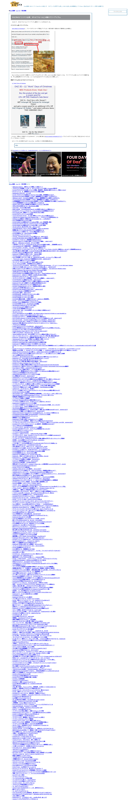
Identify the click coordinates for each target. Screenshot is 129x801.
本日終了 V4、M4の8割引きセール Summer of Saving (26, 590)
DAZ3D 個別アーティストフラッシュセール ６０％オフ (27, 691)
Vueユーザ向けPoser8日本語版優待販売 (22, 425)
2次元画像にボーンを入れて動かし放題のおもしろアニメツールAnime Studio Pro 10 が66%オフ (37, 656)
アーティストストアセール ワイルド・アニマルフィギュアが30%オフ (30, 531)
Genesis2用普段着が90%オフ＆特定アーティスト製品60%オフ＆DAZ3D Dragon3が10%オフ (36, 578)
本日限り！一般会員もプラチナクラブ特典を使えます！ (26, 688)
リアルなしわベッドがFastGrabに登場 (22, 757)
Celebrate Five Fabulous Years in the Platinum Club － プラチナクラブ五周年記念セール (35, 217)
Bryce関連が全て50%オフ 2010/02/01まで (23, 376)
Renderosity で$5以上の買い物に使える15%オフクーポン (27, 360)
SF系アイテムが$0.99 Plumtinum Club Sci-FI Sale (25, 332)
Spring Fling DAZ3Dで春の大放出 (21, 207)
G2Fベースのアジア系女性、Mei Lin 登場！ (23, 646)
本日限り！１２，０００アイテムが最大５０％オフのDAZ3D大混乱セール (31, 640)
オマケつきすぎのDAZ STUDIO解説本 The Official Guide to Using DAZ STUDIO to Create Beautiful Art (39, 313)
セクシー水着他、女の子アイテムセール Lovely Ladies (26, 610)
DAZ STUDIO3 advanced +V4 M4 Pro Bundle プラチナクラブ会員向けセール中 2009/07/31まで (37, 318)
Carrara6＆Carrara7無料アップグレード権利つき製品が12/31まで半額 (30, 281)
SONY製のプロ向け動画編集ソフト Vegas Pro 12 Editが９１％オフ (29, 648)
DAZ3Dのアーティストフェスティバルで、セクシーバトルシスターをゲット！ (32, 501)
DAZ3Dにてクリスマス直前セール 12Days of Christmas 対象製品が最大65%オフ (34, 470)
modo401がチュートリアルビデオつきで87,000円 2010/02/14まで (29, 377)
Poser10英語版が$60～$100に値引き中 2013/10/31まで (26, 513)
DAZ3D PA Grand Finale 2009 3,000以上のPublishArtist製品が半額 (29, 342)
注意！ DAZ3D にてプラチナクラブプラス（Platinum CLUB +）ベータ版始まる (33, 584)
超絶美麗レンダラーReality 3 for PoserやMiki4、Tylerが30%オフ (29, 536)
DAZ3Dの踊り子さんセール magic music (23, 616)
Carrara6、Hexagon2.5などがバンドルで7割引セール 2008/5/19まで (30, 236)
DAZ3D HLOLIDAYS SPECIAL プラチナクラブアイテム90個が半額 (30, 223)
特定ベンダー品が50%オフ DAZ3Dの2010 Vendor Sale (26, 445)
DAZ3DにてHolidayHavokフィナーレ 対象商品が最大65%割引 (28, 286)
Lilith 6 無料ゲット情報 (18, 795)
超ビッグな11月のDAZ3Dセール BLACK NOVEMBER (27, 520)
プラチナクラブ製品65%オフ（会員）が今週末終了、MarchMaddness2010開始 (32, 387)
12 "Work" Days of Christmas (19, 83)
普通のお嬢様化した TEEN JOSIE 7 (21, 755)
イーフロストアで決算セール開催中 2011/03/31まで (26, 459)
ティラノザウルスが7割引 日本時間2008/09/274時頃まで (27, 263)
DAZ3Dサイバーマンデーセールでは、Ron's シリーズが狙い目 (28, 661)
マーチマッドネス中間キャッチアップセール (24, 781)
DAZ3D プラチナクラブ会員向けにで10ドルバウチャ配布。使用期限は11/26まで (33, 195)
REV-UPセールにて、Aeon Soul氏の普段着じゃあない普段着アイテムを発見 (32, 752)
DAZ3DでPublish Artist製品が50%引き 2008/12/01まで (26, 279)
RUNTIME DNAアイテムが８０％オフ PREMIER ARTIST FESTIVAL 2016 (32, 794)
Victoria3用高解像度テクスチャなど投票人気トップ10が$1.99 (28, 203)
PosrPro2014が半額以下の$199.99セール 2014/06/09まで (27, 581)
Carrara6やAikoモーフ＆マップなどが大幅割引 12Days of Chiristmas (30, 228)
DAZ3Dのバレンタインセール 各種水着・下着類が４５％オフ (28, 693)
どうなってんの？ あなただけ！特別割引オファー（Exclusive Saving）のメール (33, 488)
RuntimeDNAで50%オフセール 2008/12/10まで (24, 276)
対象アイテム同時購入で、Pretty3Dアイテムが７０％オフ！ (28, 672)
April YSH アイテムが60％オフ (20, 749)
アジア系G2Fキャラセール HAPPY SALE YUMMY (26, 598)
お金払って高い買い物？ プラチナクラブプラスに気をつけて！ (29, 586)
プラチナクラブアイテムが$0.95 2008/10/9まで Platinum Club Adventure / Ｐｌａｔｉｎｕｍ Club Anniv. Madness (42, 265)
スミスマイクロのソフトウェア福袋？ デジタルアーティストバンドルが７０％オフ (34, 662)
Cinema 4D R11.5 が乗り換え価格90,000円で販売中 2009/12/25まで (29, 361)
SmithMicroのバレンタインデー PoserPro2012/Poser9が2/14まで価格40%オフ (32, 472)
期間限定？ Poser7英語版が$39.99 (21, 417)
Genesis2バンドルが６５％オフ (20, 680)
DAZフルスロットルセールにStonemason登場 (24, 760)
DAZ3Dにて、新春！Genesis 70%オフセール (23, 682)
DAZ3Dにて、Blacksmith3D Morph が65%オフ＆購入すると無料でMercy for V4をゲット (35, 356)
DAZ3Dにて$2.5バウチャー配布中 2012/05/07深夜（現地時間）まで (30, 481)
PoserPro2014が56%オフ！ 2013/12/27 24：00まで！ (26, 541)
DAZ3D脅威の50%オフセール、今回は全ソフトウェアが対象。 (28, 523)
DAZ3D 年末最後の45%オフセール (21, 547)
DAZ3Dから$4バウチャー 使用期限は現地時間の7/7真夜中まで (29, 316)
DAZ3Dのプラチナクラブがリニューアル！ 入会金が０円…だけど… (30, 496)
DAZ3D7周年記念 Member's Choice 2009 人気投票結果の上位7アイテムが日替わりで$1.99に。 (36, 328)
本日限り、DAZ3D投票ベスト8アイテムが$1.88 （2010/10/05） (28, 440)
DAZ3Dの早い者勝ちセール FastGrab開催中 (23, 260)
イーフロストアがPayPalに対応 (20, 432)
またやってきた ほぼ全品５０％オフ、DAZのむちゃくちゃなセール (30, 725)
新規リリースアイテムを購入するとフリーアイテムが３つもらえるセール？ (32, 592)
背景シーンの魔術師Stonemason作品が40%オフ (24, 542)
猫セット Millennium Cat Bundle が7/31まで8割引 (26, 243)
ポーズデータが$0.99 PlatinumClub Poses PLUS (24, 436)
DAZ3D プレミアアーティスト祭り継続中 (23, 629)
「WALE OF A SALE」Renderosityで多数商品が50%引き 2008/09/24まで (31, 259)
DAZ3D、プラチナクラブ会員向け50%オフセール (25, 300)
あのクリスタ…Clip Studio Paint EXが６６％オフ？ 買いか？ (28, 667)
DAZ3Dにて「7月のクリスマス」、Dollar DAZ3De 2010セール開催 (29, 433)
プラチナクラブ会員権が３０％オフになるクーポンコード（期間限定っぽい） (32, 744)
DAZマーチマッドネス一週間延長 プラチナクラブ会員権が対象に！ (30, 722)
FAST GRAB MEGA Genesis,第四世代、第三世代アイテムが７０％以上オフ (31, 792)
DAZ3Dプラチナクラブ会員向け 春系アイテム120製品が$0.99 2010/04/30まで (32, 420)
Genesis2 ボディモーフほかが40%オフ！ (22, 555)
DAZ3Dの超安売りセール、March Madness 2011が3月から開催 (28, 451)
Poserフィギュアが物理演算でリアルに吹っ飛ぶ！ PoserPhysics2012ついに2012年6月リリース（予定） (39, 486)
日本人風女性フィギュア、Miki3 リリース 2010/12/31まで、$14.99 (29, 446)
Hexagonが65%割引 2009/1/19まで (21, 292)
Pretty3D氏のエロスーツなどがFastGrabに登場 (24, 765)
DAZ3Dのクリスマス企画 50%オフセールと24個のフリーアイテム (30, 448)
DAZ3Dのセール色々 (17, 595)
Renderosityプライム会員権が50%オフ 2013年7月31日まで (27, 494)
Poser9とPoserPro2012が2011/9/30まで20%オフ (24, 465)
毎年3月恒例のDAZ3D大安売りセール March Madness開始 (27, 475)
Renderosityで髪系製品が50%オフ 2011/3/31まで (25, 461)
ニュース (18, 10)
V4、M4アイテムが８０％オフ (20, 786)
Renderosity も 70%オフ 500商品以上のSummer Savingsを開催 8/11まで (30, 608)
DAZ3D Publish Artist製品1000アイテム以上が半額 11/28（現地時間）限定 (31, 222)
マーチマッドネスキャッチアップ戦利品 (22, 719)
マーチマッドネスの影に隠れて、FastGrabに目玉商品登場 (27, 723)
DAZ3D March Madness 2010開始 (21, 392)
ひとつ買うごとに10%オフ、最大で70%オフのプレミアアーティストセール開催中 (33, 574)
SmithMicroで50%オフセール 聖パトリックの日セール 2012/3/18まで (31, 478)
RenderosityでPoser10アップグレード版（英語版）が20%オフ (28, 537)
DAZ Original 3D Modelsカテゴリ (54, 136)
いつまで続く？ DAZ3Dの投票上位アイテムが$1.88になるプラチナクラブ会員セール (34, 443)
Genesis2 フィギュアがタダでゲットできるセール (25, 799)
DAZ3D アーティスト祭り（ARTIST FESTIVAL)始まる (27, 499)
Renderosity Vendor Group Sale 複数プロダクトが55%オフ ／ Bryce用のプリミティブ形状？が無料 (38, 353)
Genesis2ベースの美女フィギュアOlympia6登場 (24, 534)
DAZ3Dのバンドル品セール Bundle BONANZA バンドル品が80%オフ (31, 449)
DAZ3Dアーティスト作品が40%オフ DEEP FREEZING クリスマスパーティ (32, 539)
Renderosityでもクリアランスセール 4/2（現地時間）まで (27, 571)
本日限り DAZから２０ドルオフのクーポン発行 (25, 701)
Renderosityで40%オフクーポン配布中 (22, 597)
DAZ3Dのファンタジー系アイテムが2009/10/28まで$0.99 (27, 329)
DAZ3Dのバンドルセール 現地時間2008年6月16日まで (26, 239)
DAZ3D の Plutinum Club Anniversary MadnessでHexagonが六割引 (29, 270)
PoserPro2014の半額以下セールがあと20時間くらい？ (26, 654)
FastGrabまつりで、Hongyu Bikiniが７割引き (24, 747)
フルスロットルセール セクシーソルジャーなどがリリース (28, 754)
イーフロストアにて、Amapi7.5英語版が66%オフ (25, 406)
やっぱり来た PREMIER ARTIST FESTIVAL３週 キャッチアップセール (31, 635)
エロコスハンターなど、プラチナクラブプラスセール (26, 762)
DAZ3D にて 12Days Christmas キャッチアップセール (26, 363)
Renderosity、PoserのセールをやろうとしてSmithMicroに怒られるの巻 (30, 634)
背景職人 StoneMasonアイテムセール (22, 618)
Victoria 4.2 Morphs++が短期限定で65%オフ (23, 291)
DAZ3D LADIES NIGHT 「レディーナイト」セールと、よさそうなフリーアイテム (34, 558)
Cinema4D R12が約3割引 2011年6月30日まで (24, 462)
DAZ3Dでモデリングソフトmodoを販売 (22, 214)
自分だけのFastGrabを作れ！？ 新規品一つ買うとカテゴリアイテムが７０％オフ (33, 730)
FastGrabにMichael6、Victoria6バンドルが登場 (24, 706)
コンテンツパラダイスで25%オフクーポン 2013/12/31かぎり (28, 545)
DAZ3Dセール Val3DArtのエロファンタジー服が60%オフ (27, 553)
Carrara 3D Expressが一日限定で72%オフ (23, 307)
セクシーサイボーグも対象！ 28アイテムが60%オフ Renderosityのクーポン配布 (33, 611)
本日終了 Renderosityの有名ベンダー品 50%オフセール (27, 602)
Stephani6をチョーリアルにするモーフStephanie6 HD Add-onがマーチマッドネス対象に (35, 563)
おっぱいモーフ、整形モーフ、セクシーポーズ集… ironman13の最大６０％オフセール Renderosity (38, 638)
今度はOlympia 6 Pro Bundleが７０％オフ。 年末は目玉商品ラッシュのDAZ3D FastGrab (35, 670)
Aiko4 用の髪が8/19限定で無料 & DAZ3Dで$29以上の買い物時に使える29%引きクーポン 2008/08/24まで (39, 251)
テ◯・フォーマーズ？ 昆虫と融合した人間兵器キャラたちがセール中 (31, 622)
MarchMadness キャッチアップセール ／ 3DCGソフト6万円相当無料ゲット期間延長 (35, 480)
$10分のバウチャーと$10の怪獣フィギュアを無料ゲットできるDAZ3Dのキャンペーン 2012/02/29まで (39, 473)
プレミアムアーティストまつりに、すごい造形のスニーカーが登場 (29, 637)
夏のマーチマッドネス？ (18, 789)
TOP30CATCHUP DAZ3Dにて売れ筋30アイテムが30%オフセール (30, 515)
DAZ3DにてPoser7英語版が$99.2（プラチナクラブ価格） (27, 302)
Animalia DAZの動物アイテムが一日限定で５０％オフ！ (27, 751)
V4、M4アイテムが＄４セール (20, 791)
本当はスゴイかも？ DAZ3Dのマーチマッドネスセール (27, 561)
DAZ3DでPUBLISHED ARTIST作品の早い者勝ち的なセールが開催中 (30, 238)
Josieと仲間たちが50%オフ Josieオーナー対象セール (26, 573)
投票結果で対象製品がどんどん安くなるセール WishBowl (27, 396)
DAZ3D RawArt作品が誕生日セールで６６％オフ (25, 675)
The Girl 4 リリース (17, 311)
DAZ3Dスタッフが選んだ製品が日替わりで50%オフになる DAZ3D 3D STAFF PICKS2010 (35, 364)
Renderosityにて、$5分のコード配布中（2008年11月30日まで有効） (29, 275)
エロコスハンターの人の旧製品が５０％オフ (24, 763)
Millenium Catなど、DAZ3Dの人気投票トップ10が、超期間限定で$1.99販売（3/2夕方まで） (36, 198)
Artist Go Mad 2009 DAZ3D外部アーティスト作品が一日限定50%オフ (31, 310)
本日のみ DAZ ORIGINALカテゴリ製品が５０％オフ (26, 743)
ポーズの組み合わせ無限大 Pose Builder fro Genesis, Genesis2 (28, 699)
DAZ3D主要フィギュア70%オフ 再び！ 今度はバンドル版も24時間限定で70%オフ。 (35, 491)
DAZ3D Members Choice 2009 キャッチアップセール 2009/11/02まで (29, 331)
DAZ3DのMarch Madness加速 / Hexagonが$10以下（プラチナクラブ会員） (31, 414)
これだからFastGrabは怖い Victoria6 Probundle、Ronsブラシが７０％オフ (32, 669)
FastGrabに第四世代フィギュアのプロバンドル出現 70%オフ (28, 518)
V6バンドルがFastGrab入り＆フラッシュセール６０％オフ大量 (28, 741)
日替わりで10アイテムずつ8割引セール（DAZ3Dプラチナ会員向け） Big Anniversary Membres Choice (39, 268)
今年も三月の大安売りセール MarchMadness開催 (25, 206)
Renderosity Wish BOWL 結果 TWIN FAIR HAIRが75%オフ (28, 340)
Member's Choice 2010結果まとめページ (22, 441)
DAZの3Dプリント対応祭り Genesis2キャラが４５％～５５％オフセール (31, 694)
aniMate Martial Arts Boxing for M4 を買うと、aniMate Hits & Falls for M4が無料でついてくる (36, 352)
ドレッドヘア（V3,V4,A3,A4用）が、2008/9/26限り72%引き (27, 262)
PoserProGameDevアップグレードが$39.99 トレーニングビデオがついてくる (32, 704)
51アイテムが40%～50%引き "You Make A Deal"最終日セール (28, 247)
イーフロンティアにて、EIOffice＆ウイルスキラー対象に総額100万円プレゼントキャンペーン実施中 (38, 438)
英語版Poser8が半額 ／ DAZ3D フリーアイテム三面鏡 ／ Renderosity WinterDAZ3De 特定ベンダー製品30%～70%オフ (44, 350)
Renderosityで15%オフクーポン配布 (21, 517)
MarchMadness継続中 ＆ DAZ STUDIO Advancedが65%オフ (28, 408)
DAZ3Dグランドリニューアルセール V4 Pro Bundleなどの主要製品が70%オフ (33, 211)
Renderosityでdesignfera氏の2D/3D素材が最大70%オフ (27, 400)
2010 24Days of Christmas (18, 28)
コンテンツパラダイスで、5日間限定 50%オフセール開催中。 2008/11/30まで (33, 278)
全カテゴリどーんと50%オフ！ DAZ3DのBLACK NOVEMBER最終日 (30, 526)
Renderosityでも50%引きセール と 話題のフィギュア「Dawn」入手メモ (31, 507)
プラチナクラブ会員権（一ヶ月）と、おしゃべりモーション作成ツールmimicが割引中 (34, 188)
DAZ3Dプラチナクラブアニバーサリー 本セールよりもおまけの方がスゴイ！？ (33, 645)
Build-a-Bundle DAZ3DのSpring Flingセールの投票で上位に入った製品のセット (33, 209)
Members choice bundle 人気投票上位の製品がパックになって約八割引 (30, 204)
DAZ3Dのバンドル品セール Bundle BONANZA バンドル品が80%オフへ (32, 150)
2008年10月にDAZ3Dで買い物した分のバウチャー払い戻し (27, 271)
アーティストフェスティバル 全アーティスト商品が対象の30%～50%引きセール (33, 510)
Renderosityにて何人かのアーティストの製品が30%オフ (27, 284)
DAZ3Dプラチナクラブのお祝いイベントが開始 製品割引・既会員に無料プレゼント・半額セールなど (39, 190)
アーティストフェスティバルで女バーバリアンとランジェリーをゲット (30, 502)
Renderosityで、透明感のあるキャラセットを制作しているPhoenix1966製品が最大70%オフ (35, 371)
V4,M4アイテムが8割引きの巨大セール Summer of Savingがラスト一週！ (31, 589)
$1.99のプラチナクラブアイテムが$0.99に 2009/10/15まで (27, 326)
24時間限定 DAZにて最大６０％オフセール (24, 703)
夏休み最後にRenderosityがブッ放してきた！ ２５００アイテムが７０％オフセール (34, 626)
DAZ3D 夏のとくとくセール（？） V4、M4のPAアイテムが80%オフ (31, 600)
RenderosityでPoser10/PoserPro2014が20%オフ (24, 528)
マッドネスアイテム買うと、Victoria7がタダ (24, 779)
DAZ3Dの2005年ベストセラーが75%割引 (23, 295)
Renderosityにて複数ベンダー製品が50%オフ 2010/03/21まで (28, 411)
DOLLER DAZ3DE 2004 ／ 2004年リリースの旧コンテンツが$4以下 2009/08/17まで (33, 321)
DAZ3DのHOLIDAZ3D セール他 (20, 664)
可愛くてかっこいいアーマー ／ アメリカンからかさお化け (28, 773)
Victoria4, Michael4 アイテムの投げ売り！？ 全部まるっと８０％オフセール (32, 728)
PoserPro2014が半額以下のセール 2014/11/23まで (25, 650)
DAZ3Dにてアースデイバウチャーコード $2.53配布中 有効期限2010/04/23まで (33, 424)
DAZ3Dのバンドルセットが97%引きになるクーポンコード (27, 315)
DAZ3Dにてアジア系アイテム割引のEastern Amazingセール (27, 603)
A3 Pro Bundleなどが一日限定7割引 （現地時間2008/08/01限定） (29, 246)
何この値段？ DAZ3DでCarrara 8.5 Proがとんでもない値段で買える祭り (31, 666)
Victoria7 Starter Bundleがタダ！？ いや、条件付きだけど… (28, 787)
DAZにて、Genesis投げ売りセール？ (21, 709)
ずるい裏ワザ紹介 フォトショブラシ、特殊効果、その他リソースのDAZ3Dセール (34, 686)
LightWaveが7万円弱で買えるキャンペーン (23, 287)
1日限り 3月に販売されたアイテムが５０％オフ (25, 733)
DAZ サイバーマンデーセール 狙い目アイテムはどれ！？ (27, 768)
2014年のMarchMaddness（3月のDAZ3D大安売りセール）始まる (29, 560)
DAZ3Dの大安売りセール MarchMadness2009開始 (25, 303)
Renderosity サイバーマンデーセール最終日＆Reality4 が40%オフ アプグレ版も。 (34, 659)
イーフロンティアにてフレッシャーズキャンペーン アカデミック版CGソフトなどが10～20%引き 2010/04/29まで (42, 422)
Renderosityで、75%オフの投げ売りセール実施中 (25, 594)
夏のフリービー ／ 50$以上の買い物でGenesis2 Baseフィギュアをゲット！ (32, 605)
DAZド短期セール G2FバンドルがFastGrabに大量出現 (26, 731)
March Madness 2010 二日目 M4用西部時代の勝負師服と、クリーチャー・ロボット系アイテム (37, 393)
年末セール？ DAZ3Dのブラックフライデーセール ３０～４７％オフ (31, 658)
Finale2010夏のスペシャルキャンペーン (22, 430)
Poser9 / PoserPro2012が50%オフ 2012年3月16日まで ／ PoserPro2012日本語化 (33, 477)
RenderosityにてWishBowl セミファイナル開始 (24, 403)
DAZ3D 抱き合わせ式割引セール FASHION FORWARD (27, 683)
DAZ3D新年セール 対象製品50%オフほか (23, 549)
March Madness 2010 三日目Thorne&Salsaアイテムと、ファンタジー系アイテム (33, 395)
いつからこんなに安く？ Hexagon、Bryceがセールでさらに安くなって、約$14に (33, 493)
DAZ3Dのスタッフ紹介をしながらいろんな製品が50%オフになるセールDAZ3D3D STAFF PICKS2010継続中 (40, 366)
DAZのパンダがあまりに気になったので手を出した (25, 714)
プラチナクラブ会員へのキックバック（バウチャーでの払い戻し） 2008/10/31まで (34, 267)
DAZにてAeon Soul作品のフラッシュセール (24, 767)
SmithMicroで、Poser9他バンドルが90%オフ (24, 525)
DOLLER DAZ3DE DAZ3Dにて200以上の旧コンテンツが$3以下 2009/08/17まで (33, 320)
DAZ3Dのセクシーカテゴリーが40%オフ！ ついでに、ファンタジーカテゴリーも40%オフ (36, 550)
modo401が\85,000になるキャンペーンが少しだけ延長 (26, 374)
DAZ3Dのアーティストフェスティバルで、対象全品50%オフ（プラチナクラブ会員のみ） (35, 505)
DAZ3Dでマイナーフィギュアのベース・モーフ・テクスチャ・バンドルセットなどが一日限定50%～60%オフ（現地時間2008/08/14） (47, 249)
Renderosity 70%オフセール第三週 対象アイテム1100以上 (27, 621)
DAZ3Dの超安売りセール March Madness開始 (24, 453)
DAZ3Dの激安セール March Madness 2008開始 (24, 233)
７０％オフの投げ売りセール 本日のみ (22, 735)
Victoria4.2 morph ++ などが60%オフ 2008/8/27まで (26, 255)
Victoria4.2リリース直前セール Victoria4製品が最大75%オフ (28, 231)
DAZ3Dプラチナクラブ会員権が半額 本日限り (24, 677)
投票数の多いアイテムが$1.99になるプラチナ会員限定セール (28, 230)
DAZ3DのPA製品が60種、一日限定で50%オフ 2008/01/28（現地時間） (31, 299)
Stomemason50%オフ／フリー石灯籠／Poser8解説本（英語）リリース (30, 339)
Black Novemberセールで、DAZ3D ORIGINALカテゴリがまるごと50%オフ (32, 521)
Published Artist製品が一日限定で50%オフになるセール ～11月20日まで (31, 219)
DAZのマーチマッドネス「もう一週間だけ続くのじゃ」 (26, 720)
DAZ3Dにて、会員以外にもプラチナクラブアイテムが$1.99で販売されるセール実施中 (34, 382)
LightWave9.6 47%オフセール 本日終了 (23, 388)
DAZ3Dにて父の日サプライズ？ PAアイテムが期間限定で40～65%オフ (31, 428)
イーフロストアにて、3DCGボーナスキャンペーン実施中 (27, 427)
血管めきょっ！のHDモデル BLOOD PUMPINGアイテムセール (28, 606)
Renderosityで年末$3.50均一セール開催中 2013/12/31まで (27, 544)
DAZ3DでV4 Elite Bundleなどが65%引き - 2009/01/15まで (27, 289)
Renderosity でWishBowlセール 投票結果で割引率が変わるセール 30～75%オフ (33, 337)
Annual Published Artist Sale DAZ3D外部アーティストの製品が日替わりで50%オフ (34, 334)
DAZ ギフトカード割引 (18, 775)
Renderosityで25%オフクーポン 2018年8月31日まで (26, 497)
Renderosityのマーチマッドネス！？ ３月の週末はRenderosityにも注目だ (31, 712)
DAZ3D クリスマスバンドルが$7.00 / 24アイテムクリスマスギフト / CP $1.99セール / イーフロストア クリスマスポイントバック (46, 348)
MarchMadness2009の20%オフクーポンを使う (24, 305)
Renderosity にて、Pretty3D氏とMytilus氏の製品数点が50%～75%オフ (30, 358)
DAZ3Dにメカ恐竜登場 (18, 678)
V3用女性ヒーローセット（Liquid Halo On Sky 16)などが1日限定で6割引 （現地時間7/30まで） (37, 244)
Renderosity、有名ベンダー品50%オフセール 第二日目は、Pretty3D (30, 456)
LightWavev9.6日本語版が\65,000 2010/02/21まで (24, 372)
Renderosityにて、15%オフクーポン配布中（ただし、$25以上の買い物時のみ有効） (34, 385)
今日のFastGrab (16, 685)
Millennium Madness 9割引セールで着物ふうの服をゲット (27, 186)
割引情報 (24, 10)
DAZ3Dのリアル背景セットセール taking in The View (26, 613)
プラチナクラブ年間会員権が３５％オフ (22, 784)
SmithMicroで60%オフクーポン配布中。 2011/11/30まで (26, 469)
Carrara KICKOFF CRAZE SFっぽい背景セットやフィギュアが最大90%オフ (33, 215)
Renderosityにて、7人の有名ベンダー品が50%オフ (25, 457)
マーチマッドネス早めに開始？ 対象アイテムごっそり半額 (28, 711)
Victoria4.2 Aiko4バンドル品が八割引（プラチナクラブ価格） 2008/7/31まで (32, 241)
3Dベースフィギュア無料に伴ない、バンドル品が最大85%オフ (28, 369)
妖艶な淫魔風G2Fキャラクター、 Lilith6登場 (24, 619)
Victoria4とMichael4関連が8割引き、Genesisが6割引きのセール (28, 579)
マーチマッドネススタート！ (19, 776)
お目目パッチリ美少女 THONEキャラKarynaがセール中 (27, 707)
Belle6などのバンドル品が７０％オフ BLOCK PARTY (26, 738)
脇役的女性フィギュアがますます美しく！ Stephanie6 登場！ (29, 557)
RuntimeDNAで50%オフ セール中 (21, 193)
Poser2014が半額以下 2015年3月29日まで (23, 715)
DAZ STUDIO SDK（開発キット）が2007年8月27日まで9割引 (28, 212)
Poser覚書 (12, 10)
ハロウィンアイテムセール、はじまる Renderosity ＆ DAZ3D (30, 630)
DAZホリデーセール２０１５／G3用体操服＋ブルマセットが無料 (29, 770)
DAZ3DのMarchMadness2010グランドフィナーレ (25, 416)
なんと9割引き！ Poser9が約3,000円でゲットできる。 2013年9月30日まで (32, 504)
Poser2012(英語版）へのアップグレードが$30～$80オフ (26, 483)
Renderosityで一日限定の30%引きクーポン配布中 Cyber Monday (29, 344)
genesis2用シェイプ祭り (18, 552)
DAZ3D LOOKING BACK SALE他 (21, 674)
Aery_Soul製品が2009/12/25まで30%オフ (22, 355)
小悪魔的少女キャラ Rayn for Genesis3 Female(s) (25, 759)
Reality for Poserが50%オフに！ (20, 642)
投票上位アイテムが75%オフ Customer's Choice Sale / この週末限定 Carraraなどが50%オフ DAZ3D (39, 464)
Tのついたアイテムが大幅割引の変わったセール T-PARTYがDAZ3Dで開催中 (32, 587)
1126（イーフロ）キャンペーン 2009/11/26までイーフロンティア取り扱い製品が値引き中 (35, 336)
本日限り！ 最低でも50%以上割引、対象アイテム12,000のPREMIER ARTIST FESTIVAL (35, 632)
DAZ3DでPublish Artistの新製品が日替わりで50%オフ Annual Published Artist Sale (34, 273)
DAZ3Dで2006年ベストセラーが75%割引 (23, 297)
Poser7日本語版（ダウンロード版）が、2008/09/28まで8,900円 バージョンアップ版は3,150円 (36, 257)
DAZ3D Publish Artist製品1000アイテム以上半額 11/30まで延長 (29, 225)
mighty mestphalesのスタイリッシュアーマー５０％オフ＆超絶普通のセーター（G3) (34, 771)
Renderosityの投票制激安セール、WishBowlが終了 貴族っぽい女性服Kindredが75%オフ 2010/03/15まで (40, 409)
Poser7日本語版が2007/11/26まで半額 (21, 220)
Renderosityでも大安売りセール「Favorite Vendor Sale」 (27, 454)
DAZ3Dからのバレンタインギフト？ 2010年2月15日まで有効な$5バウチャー (32, 380)
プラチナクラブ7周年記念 (19, 324)
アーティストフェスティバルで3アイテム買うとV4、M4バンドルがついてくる (32, 509)
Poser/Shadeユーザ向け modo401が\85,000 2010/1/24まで (27, 368)
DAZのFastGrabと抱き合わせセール (21, 696)
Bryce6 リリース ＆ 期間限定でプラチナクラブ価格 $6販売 (28, 191)
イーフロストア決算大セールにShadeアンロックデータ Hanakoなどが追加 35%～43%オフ (36, 404)
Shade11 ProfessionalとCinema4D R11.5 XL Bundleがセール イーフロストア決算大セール (35, 412)
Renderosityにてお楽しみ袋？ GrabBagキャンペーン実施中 (27, 419)
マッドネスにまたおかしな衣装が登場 (22, 778)
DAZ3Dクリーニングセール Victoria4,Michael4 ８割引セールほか (30, 582)
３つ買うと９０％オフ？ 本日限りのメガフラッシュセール (28, 746)
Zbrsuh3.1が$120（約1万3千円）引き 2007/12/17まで (26, 227)
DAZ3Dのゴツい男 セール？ (20, 614)
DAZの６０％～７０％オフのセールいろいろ (24, 736)
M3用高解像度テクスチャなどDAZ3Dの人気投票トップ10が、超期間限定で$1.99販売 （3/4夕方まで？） (39, 201)
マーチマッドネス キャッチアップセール (23, 783)
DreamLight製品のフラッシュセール (21, 727)
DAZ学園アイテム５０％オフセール (21, 698)
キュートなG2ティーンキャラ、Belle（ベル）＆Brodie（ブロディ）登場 (31, 653)
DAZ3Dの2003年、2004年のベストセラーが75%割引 (25, 294)
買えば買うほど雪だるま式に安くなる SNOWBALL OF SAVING (29, 529)
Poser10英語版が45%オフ (19, 565)
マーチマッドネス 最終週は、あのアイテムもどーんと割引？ (28, 717)
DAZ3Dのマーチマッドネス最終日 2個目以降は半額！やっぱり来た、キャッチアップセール (36, 570)
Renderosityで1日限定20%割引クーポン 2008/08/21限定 (27, 254)
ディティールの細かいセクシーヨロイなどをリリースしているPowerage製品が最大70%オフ (36, 390)
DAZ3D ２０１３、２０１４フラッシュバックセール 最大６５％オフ (30, 690)
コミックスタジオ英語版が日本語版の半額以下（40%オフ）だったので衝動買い (33, 566)
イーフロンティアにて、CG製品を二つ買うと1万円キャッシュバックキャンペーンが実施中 (36, 384)
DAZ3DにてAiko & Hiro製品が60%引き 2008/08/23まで (27, 252)
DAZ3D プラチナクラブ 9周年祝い (21, 467)
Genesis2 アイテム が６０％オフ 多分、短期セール (26, 739)
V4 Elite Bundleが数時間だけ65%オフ (22, 308)
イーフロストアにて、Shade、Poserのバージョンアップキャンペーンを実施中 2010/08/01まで (36, 435)
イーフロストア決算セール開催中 (21, 398)
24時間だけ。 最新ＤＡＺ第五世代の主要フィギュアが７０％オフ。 (30, 489)
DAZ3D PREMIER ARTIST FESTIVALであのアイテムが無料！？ (29, 627)
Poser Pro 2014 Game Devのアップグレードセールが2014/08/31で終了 (30, 624)
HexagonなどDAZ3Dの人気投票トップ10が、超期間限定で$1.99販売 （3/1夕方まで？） (34, 196)
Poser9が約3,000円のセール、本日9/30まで (23, 512)
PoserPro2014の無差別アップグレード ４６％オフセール (27, 576)
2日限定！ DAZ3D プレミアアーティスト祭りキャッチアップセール (30, 643)
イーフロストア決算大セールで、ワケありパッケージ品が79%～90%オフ (31, 401)
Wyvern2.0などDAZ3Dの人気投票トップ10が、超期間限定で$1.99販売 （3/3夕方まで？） (35, 199)
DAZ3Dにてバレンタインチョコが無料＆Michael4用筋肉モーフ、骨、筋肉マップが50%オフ (36, 379)
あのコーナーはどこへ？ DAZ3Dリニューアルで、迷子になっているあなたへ (32, 651)
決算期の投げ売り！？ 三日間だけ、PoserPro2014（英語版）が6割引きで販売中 (33, 568)
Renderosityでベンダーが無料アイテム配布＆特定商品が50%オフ (29, 283)
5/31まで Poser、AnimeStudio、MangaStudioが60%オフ (27, 485)
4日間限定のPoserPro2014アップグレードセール (24, 533)
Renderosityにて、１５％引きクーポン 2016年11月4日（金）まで (29, 797)
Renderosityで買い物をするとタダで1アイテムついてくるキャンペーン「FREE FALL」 (35, 323)
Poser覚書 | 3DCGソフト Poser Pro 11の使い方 (28, 6)
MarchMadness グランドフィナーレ (21, 235)
